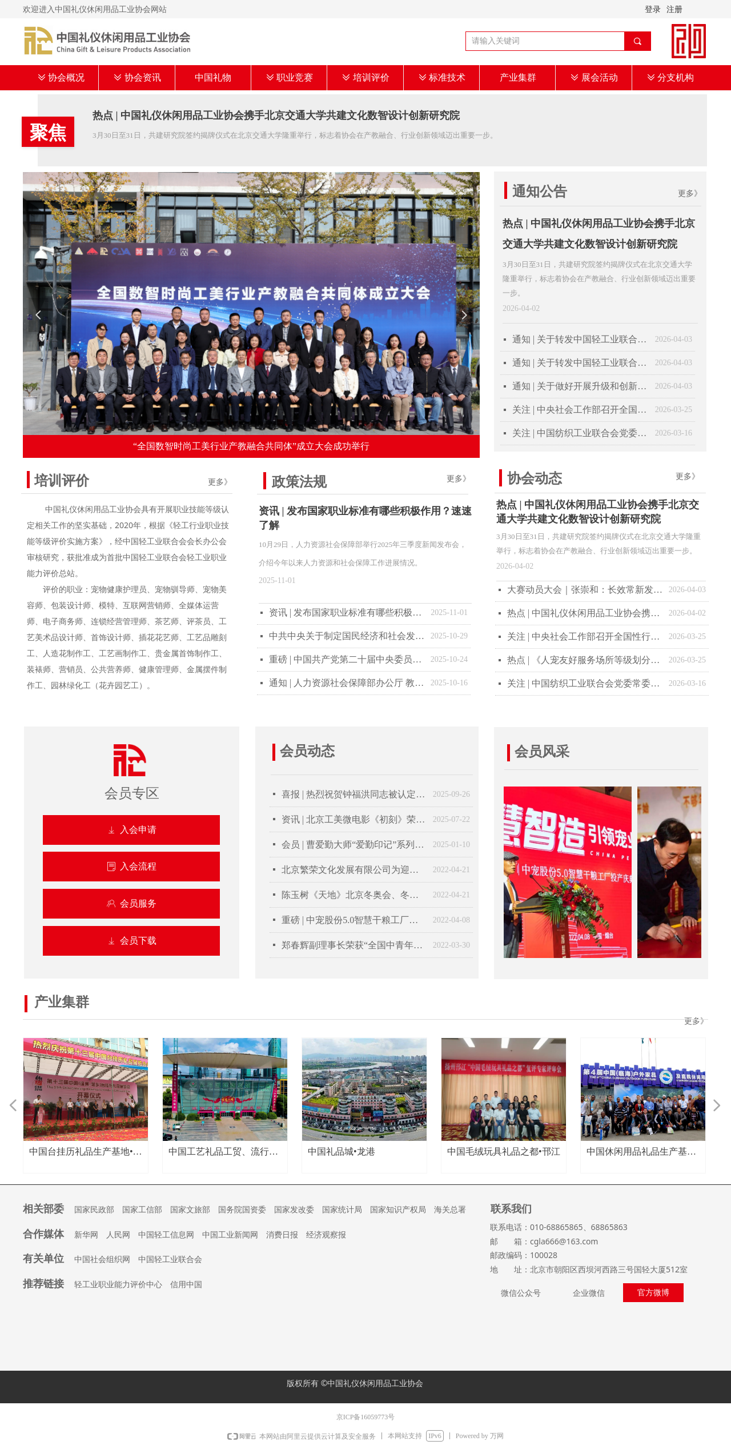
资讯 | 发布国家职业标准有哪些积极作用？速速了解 (365, 518)
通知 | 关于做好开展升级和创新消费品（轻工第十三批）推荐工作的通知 (580, 386)
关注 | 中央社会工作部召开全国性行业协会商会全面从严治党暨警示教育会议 (580, 409)
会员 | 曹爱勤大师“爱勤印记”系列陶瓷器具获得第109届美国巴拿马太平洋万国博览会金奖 (354, 844)
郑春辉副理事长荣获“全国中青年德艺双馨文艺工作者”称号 (354, 945)
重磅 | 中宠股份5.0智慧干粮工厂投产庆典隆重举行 (354, 920)
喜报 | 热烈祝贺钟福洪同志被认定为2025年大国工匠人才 (354, 794)
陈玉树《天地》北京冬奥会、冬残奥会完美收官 (354, 895)
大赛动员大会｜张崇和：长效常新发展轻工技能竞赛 (585, 589)
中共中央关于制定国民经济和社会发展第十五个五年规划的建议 (347, 636)
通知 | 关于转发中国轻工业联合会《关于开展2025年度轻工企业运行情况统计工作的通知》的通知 (580, 363)
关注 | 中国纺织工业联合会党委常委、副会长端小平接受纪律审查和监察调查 (580, 433)
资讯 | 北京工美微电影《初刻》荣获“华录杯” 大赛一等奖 (354, 819)
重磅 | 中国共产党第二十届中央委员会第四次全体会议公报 (347, 659)
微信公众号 (521, 1293)
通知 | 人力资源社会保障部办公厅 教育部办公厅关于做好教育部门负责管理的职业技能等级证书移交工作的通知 (347, 683)
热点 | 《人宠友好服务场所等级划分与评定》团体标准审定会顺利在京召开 (585, 660)
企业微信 (589, 1293)
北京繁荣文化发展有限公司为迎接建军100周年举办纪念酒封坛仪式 (354, 870)
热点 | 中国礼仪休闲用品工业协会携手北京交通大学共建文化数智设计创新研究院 (276, 115)
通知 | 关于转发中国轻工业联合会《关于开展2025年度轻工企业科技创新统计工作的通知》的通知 (580, 339)
